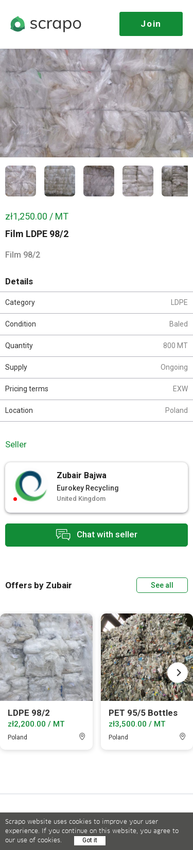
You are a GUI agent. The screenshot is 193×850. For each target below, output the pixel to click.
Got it (89, 840)
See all (162, 585)
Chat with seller (96, 535)
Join (151, 24)
